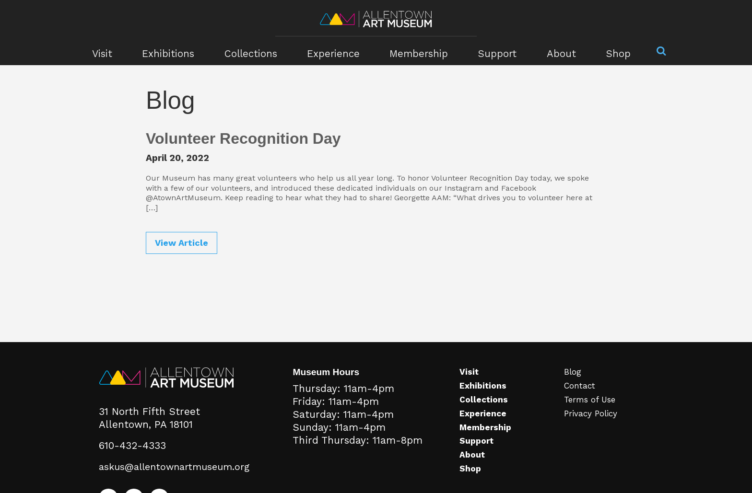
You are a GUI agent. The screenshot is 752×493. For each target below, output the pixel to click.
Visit (112, 50)
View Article (181, 243)
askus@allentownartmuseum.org (175, 479)
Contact (582, 399)
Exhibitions (176, 50)
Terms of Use (593, 413)
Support (490, 50)
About (551, 50)
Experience (334, 50)
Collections (255, 50)
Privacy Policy (594, 426)
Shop (605, 50)
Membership (416, 50)
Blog (575, 385)
